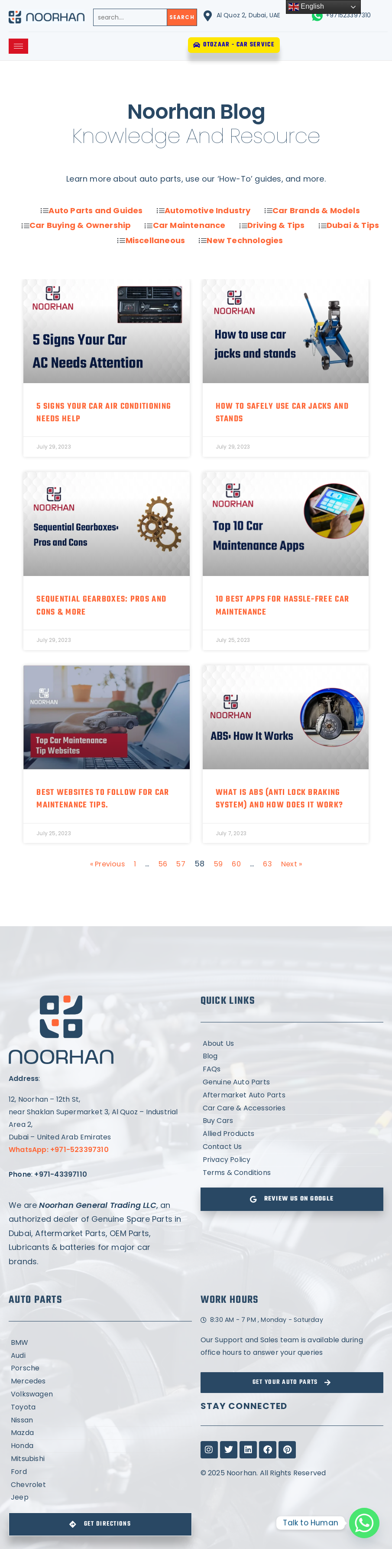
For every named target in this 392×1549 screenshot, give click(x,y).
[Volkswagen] (100, 1394)
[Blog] (292, 1056)
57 (181, 863)
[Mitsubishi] (100, 1459)
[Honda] (100, 1446)
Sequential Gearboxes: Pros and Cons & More (101, 605)
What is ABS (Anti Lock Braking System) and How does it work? (279, 799)
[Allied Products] (292, 1134)
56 (162, 863)
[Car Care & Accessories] (292, 1108)
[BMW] (100, 1343)
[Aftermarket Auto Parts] (292, 1095)
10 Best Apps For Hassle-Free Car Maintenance (283, 605)
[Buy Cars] (292, 1121)
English (306, 7)
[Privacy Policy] (292, 1160)
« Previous (103, 863)
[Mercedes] (100, 1381)
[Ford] (100, 1472)
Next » (296, 863)
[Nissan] (100, 1420)
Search (181, 17)
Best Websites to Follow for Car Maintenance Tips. (102, 799)
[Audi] (100, 1356)
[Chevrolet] (100, 1485)
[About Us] (292, 1044)
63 (270, 863)
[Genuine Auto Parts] (292, 1082)
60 (238, 863)
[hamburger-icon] (18, 46)
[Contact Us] (292, 1147)
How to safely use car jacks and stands (282, 413)
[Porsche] (100, 1368)
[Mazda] (100, 1433)
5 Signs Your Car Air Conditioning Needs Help (103, 413)
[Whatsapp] (364, 1523)
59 (220, 863)
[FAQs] (292, 1069)
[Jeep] (100, 1497)
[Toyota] (100, 1407)
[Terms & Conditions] (292, 1173)
